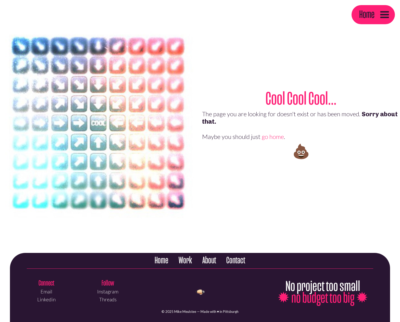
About (209, 260)
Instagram (107, 291)
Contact (235, 260)
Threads (108, 299)
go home (273, 136)
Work (185, 260)
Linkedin (46, 299)
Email (46, 291)
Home (366, 14)
